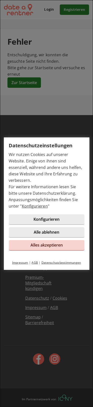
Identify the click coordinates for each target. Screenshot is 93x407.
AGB (34, 262)
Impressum (20, 262)
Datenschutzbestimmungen (61, 262)
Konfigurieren (35, 206)
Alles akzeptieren (47, 245)
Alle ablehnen (46, 232)
